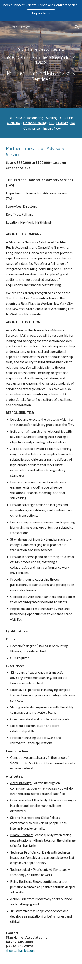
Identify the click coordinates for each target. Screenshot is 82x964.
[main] (41, 64)
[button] (5, 27)
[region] (41, 10)
